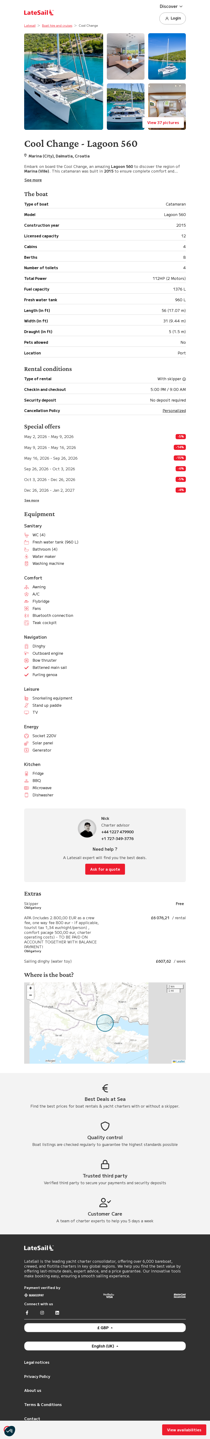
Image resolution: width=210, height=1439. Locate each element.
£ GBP (103, 1327)
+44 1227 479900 (117, 831)
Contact (32, 1418)
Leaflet (179, 1061)
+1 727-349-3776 (117, 838)
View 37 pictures (163, 122)
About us (32, 1390)
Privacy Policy (37, 1376)
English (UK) (103, 1346)
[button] (173, 6)
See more (31, 500)
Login (172, 18)
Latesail (30, 25)
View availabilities (184, 1429)
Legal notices (36, 1362)
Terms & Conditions (43, 1404)
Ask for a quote (105, 869)
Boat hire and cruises (57, 25)
